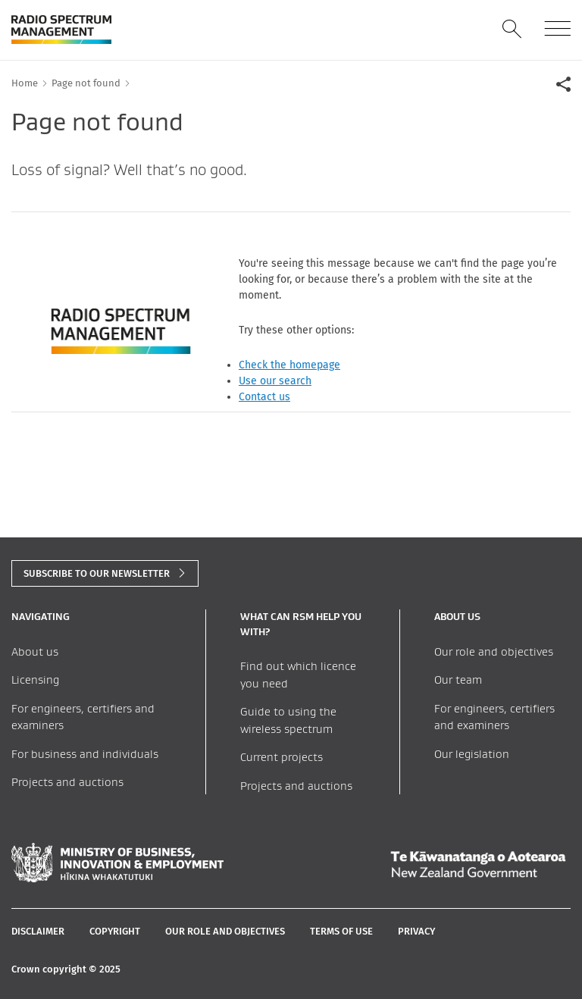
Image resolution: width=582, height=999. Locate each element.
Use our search (275, 380)
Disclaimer (37, 931)
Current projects (281, 757)
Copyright (114, 931)
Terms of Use (341, 931)
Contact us (264, 396)
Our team (458, 679)
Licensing (35, 679)
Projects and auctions (67, 782)
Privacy (416, 931)
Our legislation (471, 754)
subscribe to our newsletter (96, 573)
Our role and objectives (493, 651)
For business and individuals (84, 754)
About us (34, 651)
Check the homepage (289, 365)
